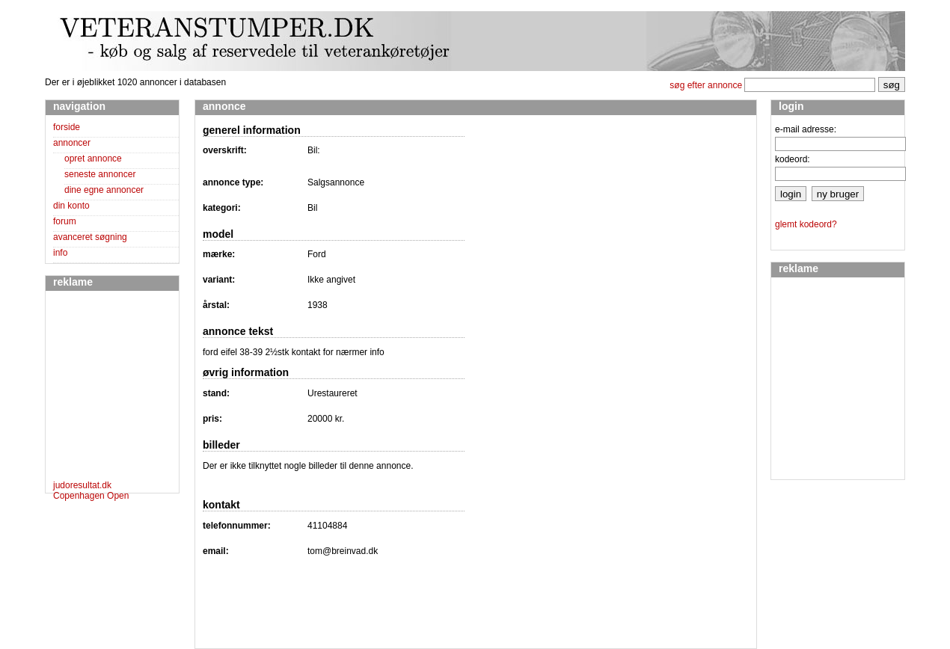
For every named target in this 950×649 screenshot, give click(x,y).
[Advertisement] (98, 388)
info (60, 252)
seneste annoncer (99, 174)
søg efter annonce (705, 85)
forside (66, 127)
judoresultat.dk (82, 485)
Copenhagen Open (91, 495)
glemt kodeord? (806, 224)
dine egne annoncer (104, 190)
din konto (71, 205)
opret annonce (93, 158)
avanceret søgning (90, 237)
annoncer (72, 143)
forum (64, 221)
